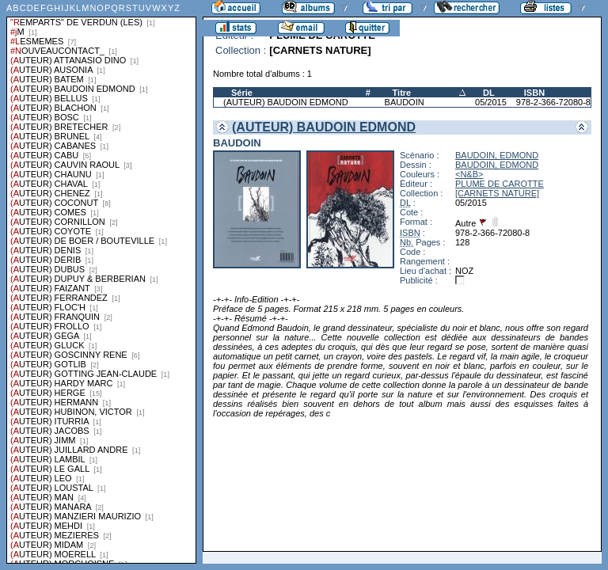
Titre (402, 92)
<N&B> (469, 174)
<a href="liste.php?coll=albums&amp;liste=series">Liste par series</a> (101, 282)
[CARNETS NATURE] (497, 193)
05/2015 (491, 102)
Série (242, 92)
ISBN (534, 92)
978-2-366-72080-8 (553, 102)
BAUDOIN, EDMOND (496, 155)
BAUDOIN (404, 102)
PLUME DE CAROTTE (499, 183)
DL (489, 92)
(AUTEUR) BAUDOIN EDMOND (285, 102)
